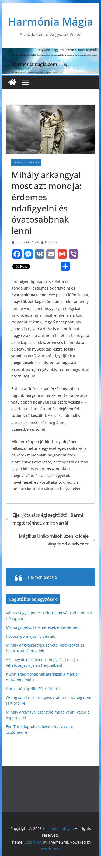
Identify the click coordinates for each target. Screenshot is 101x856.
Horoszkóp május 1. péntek (30, 636)
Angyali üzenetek (26, 162)
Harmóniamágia (42, 577)
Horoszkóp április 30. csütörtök (33, 688)
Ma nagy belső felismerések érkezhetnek (42, 627)
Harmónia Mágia (50, 21)
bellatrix (51, 242)
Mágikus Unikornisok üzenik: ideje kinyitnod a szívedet (57, 540)
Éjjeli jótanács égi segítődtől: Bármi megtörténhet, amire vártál (44, 519)
